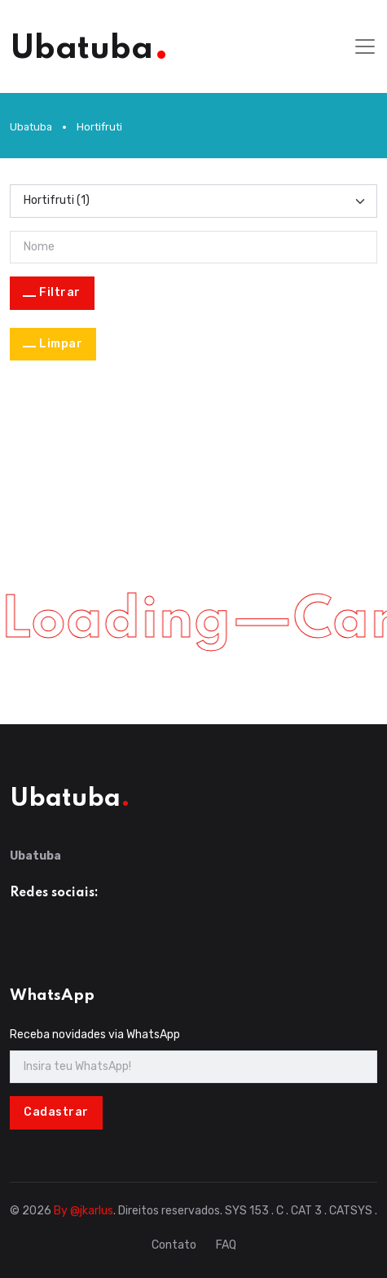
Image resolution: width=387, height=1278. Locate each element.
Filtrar (60, 292)
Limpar (60, 344)
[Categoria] (193, 200)
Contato (174, 1245)
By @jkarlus (83, 1211)
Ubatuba (31, 127)
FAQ (226, 1245)
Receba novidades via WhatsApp (95, 1034)
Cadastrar (56, 1112)
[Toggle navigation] (365, 46)
